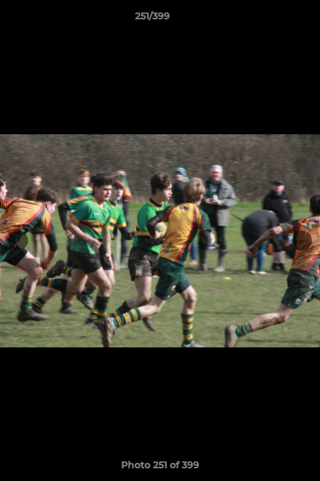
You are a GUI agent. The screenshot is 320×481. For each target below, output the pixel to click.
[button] (272, 19)
